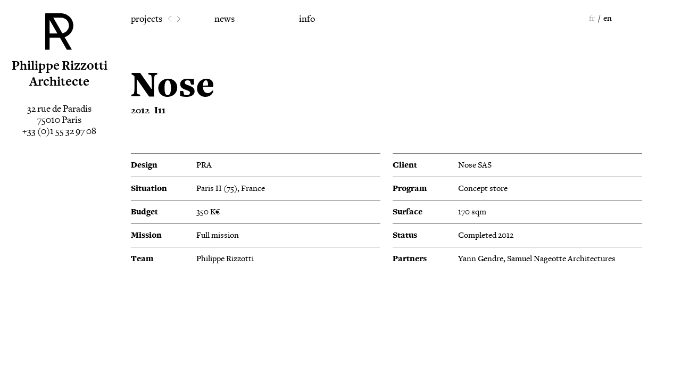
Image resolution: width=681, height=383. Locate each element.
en (607, 18)
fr (592, 18)
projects (146, 18)
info (307, 18)
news (224, 18)
